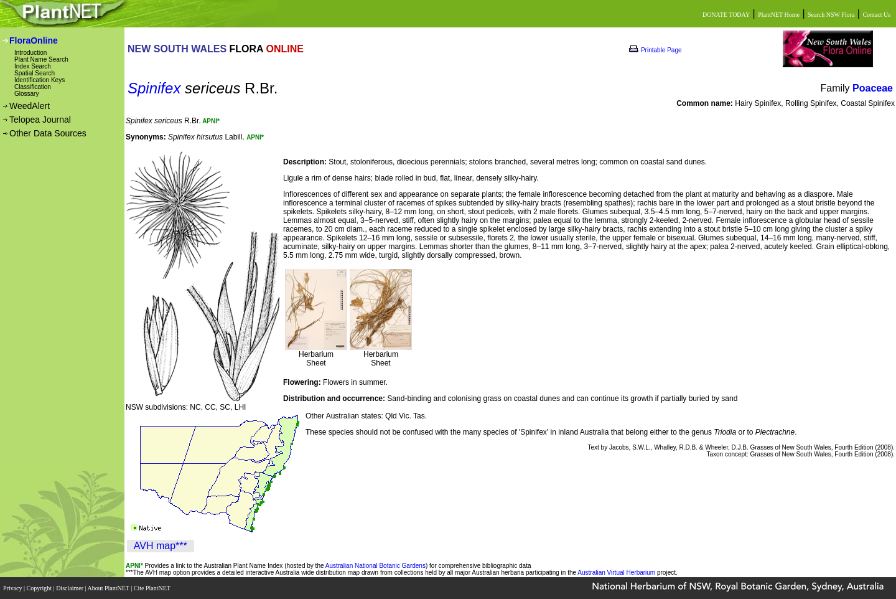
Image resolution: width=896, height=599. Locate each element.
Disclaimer (70, 588)
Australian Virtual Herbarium (616, 572)
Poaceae (872, 88)
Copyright (40, 588)
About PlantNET (109, 588)
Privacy (13, 588)
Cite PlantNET (153, 588)
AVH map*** (160, 545)
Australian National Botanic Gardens (375, 565)
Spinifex (154, 88)
